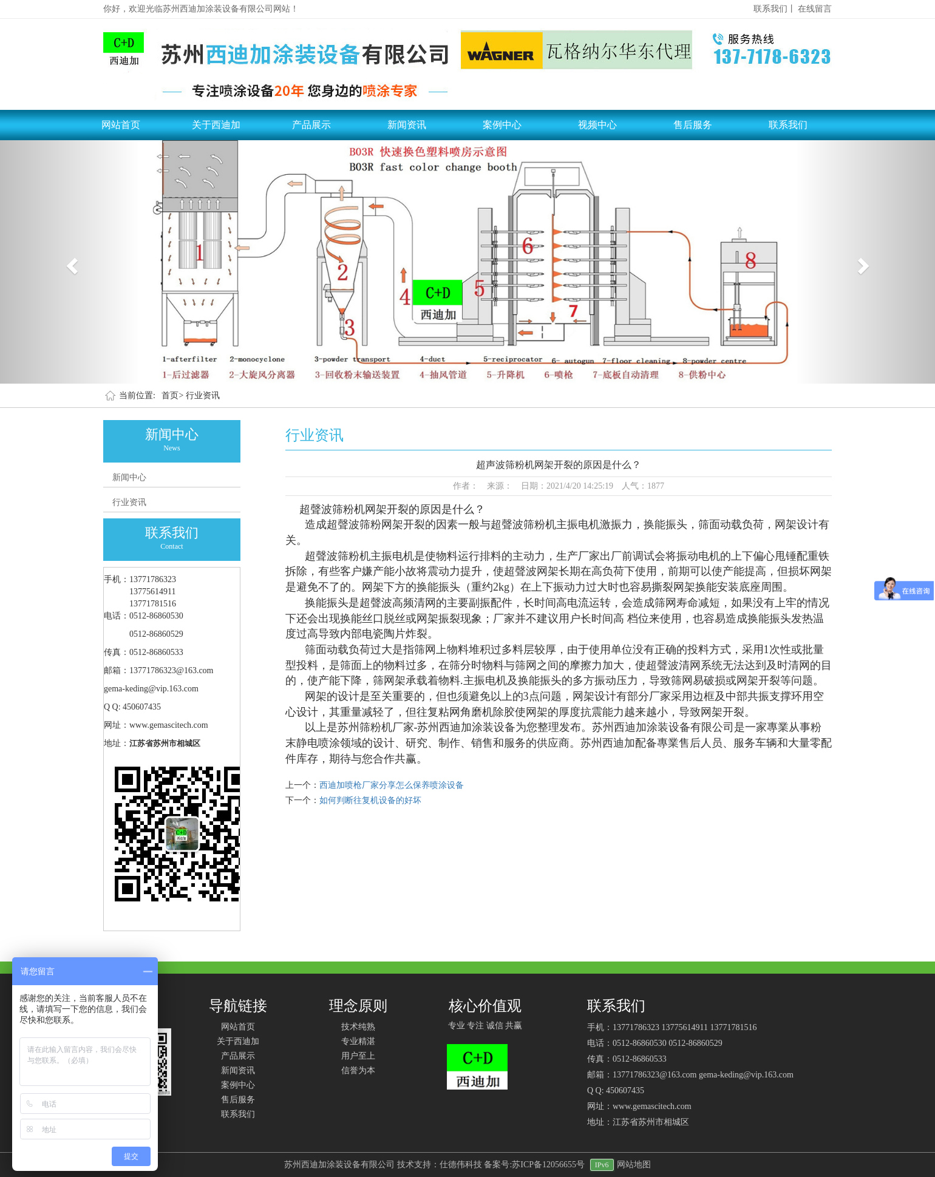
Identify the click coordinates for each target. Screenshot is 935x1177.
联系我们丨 (774, 8)
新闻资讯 (406, 125)
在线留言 (815, 8)
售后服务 (692, 125)
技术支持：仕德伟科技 (439, 1164)
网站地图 (634, 1164)
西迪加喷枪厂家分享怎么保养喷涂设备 (391, 785)
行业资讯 (203, 395)
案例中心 (502, 125)
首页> (172, 395)
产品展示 (311, 125)
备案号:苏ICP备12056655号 (534, 1164)
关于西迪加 (216, 125)
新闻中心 (129, 477)
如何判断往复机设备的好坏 (370, 800)
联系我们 (788, 125)
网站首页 (120, 125)
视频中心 (597, 125)
